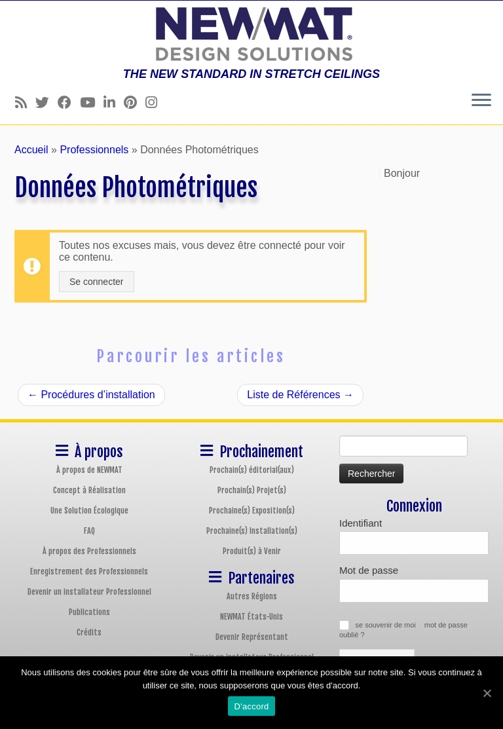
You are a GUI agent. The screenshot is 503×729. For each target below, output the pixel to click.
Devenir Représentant (251, 637)
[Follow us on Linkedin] (113, 102)
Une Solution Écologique (89, 510)
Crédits (89, 632)
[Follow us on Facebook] (69, 102)
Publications (89, 612)
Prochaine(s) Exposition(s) (252, 510)
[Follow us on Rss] (25, 102)
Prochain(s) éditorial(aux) (252, 470)
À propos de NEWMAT (89, 470)
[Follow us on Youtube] (91, 102)
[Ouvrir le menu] (481, 101)
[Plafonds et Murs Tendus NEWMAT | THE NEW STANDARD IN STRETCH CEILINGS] (251, 34)
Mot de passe (368, 570)
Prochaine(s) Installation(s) (251, 531)
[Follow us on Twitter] (46, 102)
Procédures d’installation (91, 394)
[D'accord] (486, 693)
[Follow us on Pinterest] (134, 102)
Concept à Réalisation (89, 490)
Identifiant (360, 523)
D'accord (251, 706)
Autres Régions (252, 596)
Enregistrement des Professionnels (89, 571)
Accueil (31, 149)
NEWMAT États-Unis (251, 617)
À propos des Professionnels (89, 551)
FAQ (89, 531)
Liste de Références (300, 394)
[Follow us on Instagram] (155, 102)
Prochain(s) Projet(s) (251, 490)
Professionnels (94, 149)
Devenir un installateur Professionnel (89, 592)
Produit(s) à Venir (252, 551)
